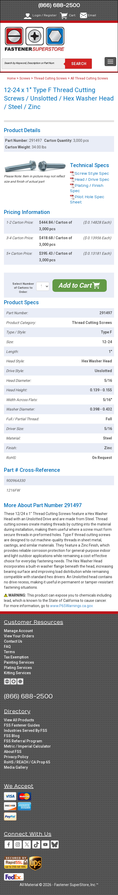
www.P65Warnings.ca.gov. (71, 606)
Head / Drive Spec (89, 179)
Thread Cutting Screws (50, 78)
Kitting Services (17, 673)
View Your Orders (19, 636)
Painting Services (19, 662)
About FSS (13, 751)
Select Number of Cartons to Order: (23, 288)
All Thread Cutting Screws (89, 78)
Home (12, 78)
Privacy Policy (16, 757)
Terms (9, 652)
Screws (24, 78)
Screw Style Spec (89, 173)
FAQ (7, 646)
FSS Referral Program (23, 741)
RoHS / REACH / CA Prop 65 (27, 762)
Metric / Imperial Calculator (27, 746)
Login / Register (45, 15)
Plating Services (18, 668)
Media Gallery (16, 767)
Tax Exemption (16, 657)
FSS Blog (12, 736)
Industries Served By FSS (25, 730)
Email (92, 15)
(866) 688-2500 (59, 5)
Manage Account (18, 631)
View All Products (19, 720)
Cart (72, 15)
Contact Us (13, 641)
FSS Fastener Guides (22, 725)
